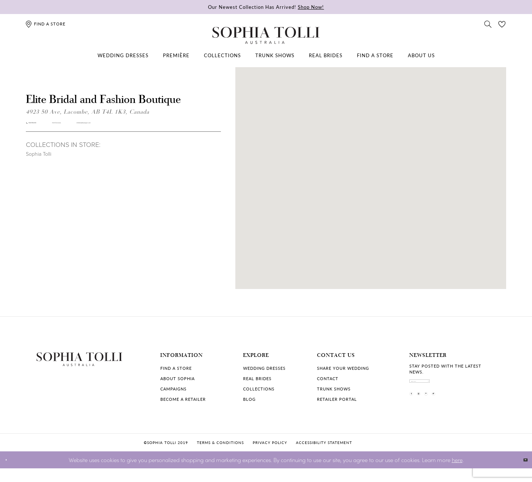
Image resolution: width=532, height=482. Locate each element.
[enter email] (452, 386)
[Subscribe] (489, 386)
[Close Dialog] (10, 473)
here (457, 473)
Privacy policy (270, 456)
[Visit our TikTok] (474, 410)
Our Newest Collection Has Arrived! (266, 6)
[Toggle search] (488, 23)
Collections (258, 389)
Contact (327, 378)
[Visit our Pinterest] (455, 410)
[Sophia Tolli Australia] (266, 35)
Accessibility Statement (324, 456)
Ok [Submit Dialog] (520, 473)
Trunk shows (334, 389)
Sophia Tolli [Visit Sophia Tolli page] (38, 161)
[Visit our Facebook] (417, 410)
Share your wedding (343, 368)
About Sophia (177, 378)
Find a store (176, 368)
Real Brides (257, 378)
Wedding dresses (264, 368)
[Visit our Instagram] (436, 410)
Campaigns (173, 389)
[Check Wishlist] (502, 23)
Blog (249, 399)
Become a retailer (183, 399)
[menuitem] (123, 55)
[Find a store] (45, 24)
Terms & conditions (220, 456)
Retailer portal (337, 399)
